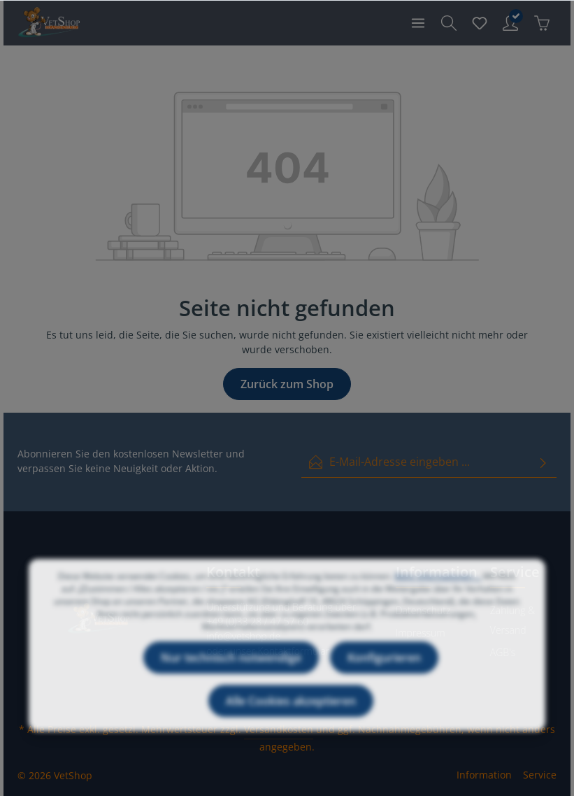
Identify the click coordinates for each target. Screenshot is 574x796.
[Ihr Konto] (510, 23)
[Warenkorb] (542, 23)
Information (484, 774)
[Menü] (418, 23)
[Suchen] (449, 23)
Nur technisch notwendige (231, 670)
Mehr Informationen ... (437, 589)
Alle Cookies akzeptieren (291, 713)
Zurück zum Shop (287, 384)
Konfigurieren (384, 670)
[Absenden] (543, 462)
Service (540, 774)
